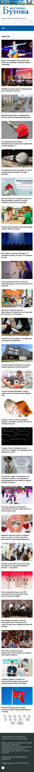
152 (13, 723)
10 (20, 720)
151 (27, 720)
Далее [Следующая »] (20, 723)
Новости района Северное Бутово (13, 18)
